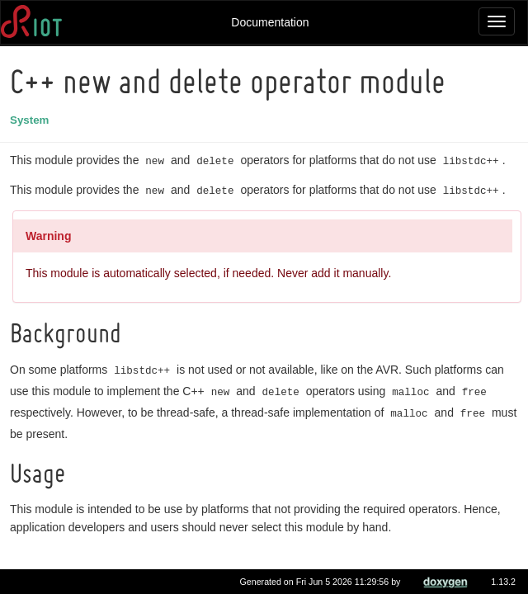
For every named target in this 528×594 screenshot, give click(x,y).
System (31, 120)
